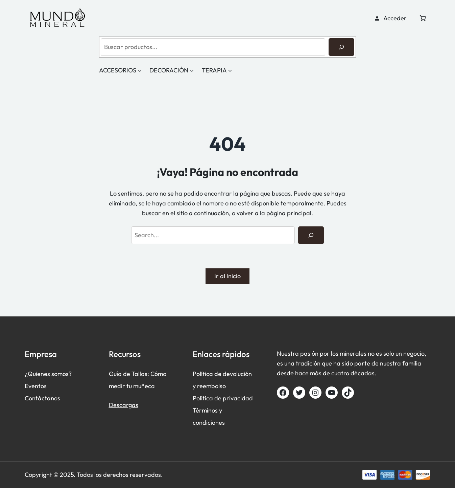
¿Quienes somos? (48, 374)
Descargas (123, 405)
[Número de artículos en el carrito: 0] (422, 18)
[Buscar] (341, 47)
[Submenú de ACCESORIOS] (140, 70)
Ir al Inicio (227, 276)
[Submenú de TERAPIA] (230, 70)
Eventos (36, 386)
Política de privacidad (223, 398)
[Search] (311, 235)
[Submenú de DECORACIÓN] (192, 70)
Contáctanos (42, 398)
